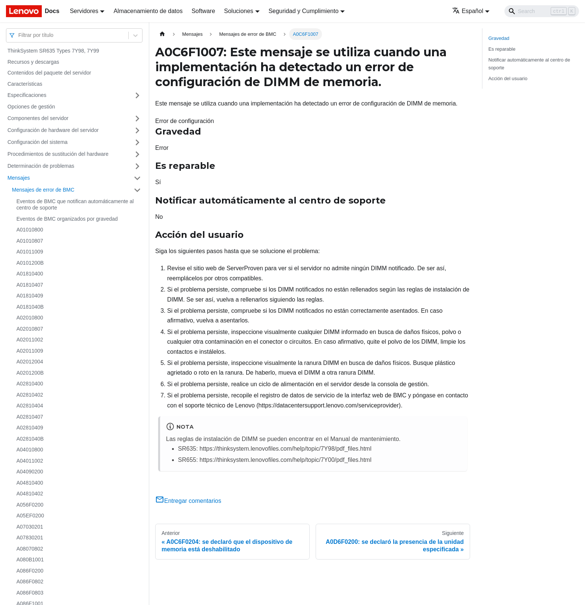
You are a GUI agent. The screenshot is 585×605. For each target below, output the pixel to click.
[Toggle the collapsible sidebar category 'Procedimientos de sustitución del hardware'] (137, 154)
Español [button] (467, 11)
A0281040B (30, 439)
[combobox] (19, 35)
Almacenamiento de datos (147, 11)
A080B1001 (30, 560)
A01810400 (29, 274)
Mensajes (18, 178)
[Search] (541, 11)
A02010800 (29, 318)
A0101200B (30, 263)
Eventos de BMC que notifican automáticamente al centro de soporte (75, 204)
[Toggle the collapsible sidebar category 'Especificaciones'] (137, 95)
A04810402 (29, 494)
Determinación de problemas (40, 166)
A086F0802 (29, 581)
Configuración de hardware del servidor (52, 130)
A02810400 (29, 384)
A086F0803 (29, 593)
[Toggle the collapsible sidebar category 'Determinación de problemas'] (137, 166)
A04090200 (29, 472)
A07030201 (29, 527)
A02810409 (29, 428)
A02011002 (29, 340)
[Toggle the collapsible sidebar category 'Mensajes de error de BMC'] (137, 190)
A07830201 (29, 538)
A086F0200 (29, 571)
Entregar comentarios (188, 501)
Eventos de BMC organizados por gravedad (67, 219)
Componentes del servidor (37, 118)
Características (24, 84)
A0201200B (30, 373)
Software (203, 11)
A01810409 (29, 296)
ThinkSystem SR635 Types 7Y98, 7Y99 (53, 51)
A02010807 (29, 329)
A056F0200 (29, 505)
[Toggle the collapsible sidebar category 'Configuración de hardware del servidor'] (137, 130)
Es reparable (502, 49)
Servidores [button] (84, 11)
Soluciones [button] (238, 11)
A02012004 (29, 362)
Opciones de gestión (31, 107)
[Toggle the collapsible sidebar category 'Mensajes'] (137, 178)
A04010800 (29, 450)
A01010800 (29, 230)
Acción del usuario (508, 78)
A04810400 (29, 483)
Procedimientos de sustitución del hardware (58, 154)
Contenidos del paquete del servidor (49, 73)
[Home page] (162, 34)
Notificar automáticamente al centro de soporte (529, 63)
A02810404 (29, 406)
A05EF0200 (30, 516)
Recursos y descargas (33, 62)
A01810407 (29, 285)
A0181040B (30, 307)
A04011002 (29, 461)
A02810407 (29, 417)
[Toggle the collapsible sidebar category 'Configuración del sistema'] (137, 142)
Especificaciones (26, 95)
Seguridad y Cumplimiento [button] (304, 11)
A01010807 (29, 241)
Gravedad (498, 38)
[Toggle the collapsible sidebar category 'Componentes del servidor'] (137, 119)
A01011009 (29, 252)
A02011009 (29, 351)
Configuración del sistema (37, 142)
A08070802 (29, 549)
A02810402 (29, 395)
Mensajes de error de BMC (43, 190)
